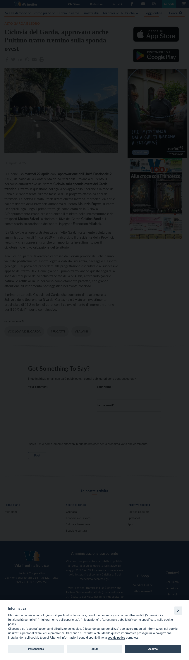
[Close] (178, 610)
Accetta (153, 649)
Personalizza (36, 649)
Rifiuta (94, 649)
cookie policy (116, 637)
